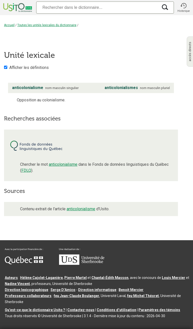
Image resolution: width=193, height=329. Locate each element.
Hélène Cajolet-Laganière (41, 278)
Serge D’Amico (63, 290)
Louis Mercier (173, 278)
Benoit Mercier (131, 290)
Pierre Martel (75, 278)
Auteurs (11, 278)
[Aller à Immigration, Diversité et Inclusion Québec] (24, 263)
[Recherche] (97, 7)
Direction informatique (97, 290)
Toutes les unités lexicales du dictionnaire (46, 25)
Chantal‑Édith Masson (109, 278)
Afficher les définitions (29, 67)
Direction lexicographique (26, 290)
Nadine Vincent (17, 284)
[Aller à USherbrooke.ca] (81, 264)
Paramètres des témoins (159, 310)
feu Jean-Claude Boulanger (76, 296)
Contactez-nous (80, 310)
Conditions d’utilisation (116, 310)
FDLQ (26, 170)
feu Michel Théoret (143, 296)
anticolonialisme (63, 164)
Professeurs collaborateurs (28, 296)
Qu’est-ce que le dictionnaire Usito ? (35, 310)
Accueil (9, 25)
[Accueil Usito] (17, 7)
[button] (183, 7)
